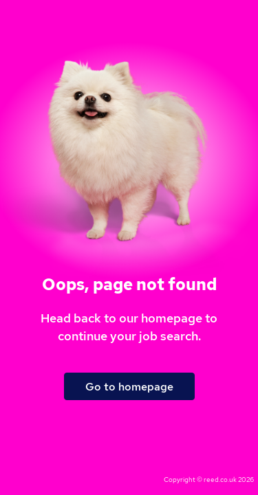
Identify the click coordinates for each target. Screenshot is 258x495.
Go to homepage (129, 387)
